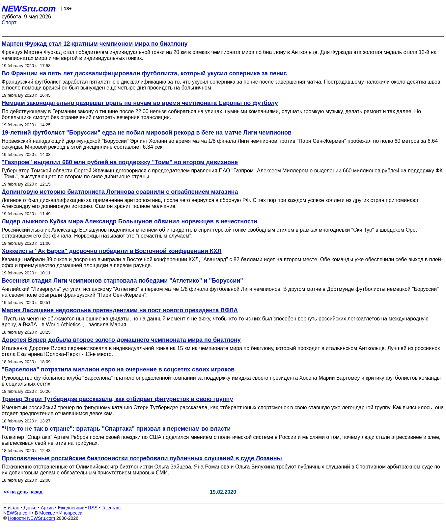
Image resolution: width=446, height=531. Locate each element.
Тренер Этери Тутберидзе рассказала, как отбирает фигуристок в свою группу (117, 399)
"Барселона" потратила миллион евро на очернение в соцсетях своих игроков (118, 369)
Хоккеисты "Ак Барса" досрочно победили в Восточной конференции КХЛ (112, 251)
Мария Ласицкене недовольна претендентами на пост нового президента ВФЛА (120, 310)
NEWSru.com (29, 8)
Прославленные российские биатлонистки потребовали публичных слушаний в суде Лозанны (142, 458)
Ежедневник (71, 507)
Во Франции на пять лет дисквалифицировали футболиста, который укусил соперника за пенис (144, 73)
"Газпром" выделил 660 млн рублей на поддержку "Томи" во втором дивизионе (120, 162)
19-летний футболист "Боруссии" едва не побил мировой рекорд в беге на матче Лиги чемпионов (147, 132)
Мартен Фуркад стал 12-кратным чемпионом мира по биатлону (94, 43)
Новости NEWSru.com (31, 518)
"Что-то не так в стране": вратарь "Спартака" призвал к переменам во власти (116, 428)
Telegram (111, 507)
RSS (93, 507)
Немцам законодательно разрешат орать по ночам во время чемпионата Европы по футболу (140, 103)
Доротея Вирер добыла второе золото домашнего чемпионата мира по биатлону (121, 340)
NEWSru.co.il (17, 513)
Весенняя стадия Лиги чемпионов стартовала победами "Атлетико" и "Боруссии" (122, 280)
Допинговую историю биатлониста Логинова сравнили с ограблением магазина (120, 192)
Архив (47, 507)
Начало (11, 507)
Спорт (9, 22)
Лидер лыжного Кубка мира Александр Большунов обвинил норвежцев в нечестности (129, 221)
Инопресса (71, 513)
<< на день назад (23, 491)
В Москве (45, 513)
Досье (30, 507)
